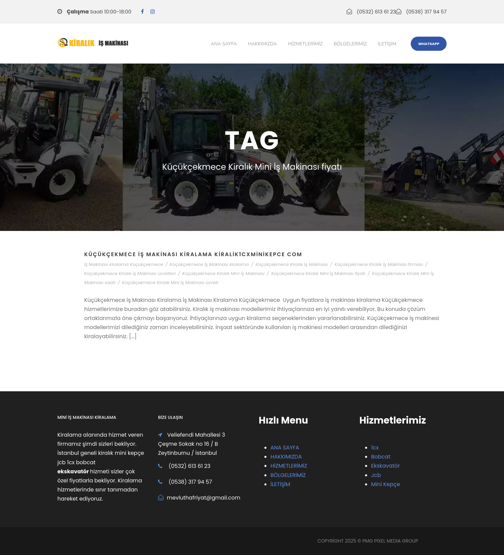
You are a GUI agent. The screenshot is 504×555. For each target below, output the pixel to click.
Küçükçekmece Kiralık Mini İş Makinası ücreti (170, 282)
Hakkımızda (262, 44)
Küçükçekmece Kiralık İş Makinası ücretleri (129, 273)
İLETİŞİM (280, 484)
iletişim (387, 44)
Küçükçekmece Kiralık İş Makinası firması (379, 264)
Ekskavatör (385, 466)
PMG (368, 541)
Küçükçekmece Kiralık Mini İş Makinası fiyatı (318, 273)
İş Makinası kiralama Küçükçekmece (123, 264)
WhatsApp (428, 43)
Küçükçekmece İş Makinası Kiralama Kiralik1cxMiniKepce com (193, 254)
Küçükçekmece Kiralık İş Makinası (292, 264)
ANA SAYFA (284, 447)
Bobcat (380, 457)
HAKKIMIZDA (286, 457)
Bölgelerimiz (350, 44)
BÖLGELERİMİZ (288, 475)
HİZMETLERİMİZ (288, 466)
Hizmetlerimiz (305, 44)
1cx (375, 447)
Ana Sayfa (224, 44)
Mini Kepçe (385, 484)
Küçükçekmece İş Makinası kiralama (209, 264)
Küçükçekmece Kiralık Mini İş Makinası (223, 273)
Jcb (376, 475)
